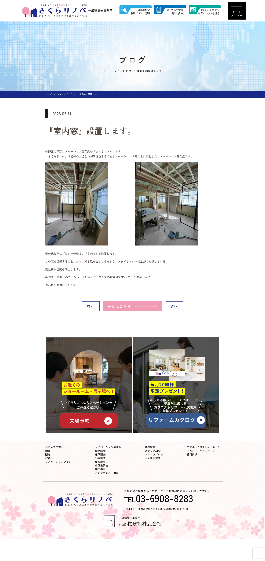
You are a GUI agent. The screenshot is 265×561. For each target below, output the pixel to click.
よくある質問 (153, 458)
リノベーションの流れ (108, 447)
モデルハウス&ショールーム (203, 447)
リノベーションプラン (58, 462)
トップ (48, 94)
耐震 (47, 451)
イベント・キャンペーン (201, 451)
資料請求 (192, 454)
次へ (174, 306)
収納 (47, 458)
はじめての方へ (54, 447)
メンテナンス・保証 (107, 473)
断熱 (47, 454)
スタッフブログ (64, 94)
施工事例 (100, 469)
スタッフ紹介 (153, 451)
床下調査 (100, 454)
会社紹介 (150, 447)
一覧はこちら (119, 306)
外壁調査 (100, 458)
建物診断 (100, 451)
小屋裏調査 (101, 465)
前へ (91, 306)
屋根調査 (100, 462)
